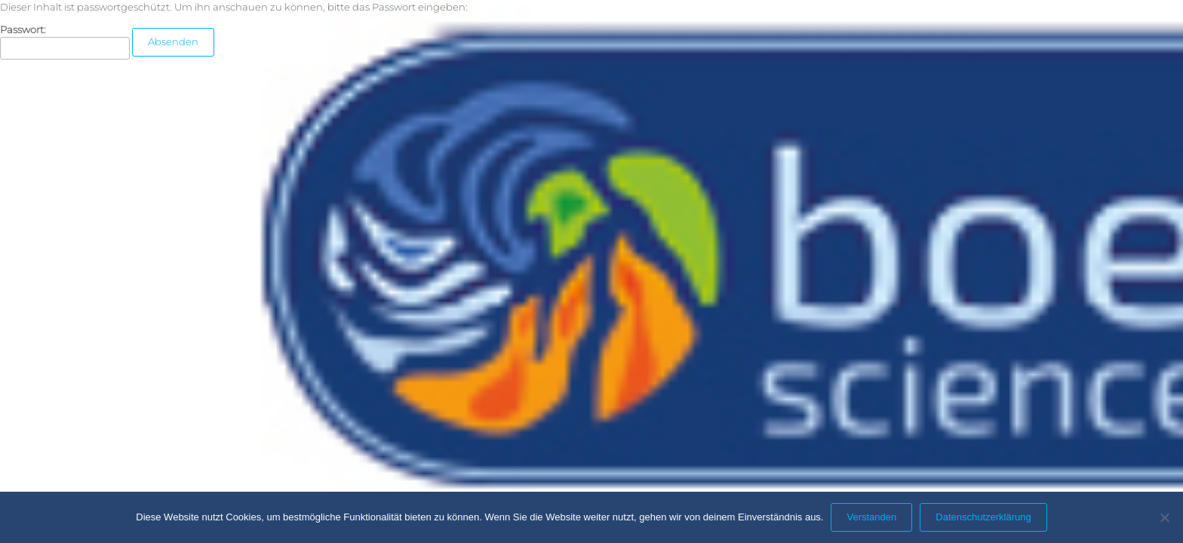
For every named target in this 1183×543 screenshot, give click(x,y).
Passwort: (65, 41)
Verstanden (871, 517)
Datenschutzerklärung (983, 517)
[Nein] (1164, 517)
